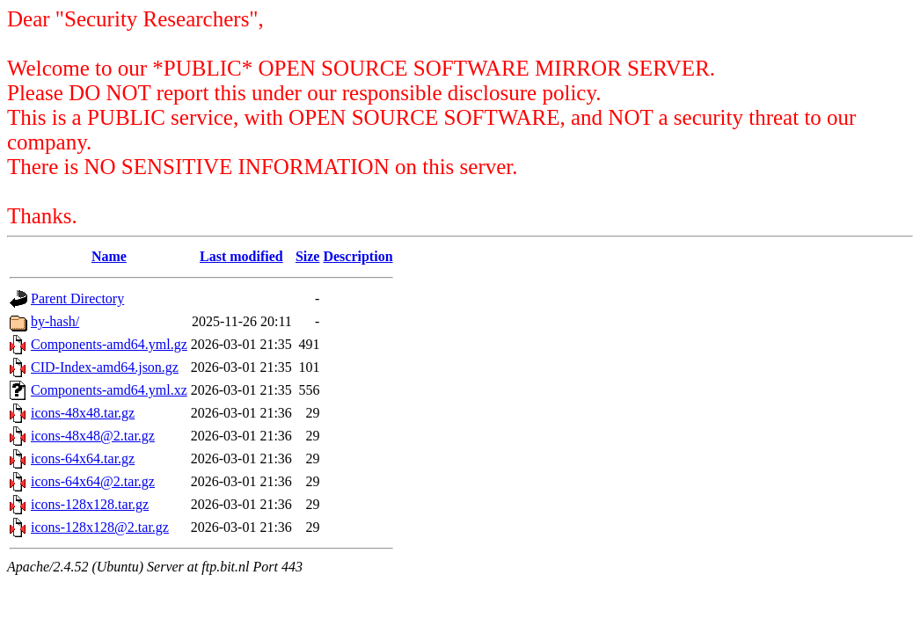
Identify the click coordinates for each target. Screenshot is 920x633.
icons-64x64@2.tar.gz (93, 481)
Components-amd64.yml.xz (109, 389)
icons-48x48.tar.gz (83, 412)
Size (308, 256)
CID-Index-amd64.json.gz (105, 367)
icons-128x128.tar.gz (90, 504)
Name (109, 256)
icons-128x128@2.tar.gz (100, 527)
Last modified (241, 256)
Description (357, 256)
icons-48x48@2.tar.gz (93, 435)
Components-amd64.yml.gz (109, 344)
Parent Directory (77, 298)
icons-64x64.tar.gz (83, 458)
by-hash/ (55, 321)
